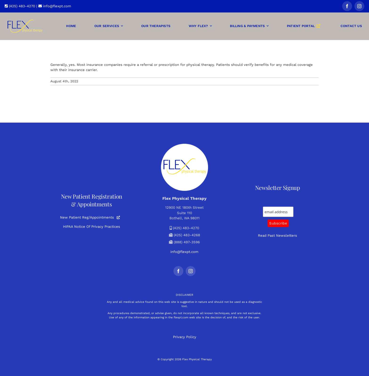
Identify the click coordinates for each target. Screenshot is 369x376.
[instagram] (359, 6)
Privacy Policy (184, 337)
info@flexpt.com (54, 6)
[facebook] (347, 6)
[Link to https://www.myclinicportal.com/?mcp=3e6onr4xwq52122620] (118, 217)
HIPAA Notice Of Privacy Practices (91, 226)
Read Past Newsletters (277, 235)
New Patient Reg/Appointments (87, 217)
